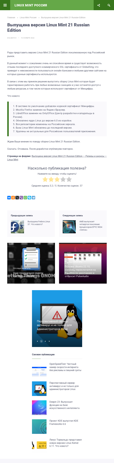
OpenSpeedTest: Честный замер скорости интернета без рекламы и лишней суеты (65, 367)
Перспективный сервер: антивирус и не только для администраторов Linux (54, 325)
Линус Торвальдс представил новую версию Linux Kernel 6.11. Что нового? (65, 442)
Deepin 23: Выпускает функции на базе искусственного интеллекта (64, 405)
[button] (38, 341)
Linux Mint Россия (31, 5)
